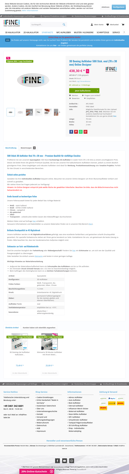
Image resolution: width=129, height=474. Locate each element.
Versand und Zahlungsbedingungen (46, 418)
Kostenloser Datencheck (46, 406)
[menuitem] (123, 24)
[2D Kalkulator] (31, 32)
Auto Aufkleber (75, 400)
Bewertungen (28, 147)
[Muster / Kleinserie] (83, 32)
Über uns (40, 408)
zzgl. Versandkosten (84, 81)
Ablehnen (105, 7)
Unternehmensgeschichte (47, 411)
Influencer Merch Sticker (78, 408)
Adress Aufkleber (75, 397)
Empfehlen (89, 98)
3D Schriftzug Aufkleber (78, 425)
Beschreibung (10, 148)
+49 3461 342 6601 (13, 405)
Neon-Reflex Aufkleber (78, 414)
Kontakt (40, 414)
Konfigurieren (118, 7)
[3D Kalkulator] (13, 32)
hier (114, 116)
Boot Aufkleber (74, 403)
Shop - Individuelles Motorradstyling (76, 429)
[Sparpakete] (47, 32)
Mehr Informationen (30, 10)
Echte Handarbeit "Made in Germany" (47, 401)
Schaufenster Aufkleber (78, 420)
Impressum (41, 431)
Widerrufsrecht (43, 423)
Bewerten (74, 98)
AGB (38, 428)
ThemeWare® (81, 469)
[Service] (116, 32)
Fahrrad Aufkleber (76, 406)
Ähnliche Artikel (12, 327)
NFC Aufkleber (74, 417)
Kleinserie (39, 256)
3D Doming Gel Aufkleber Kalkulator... (20, 353)
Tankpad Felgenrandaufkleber (81, 423)
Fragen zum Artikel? (91, 95)
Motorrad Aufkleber (76, 411)
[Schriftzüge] (103, 32)
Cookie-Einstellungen (45, 397)
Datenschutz (42, 425)
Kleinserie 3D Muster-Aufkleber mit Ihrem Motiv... (49, 353)
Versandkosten (59, 467)
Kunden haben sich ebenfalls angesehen (39, 327)
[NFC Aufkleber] (63, 32)
